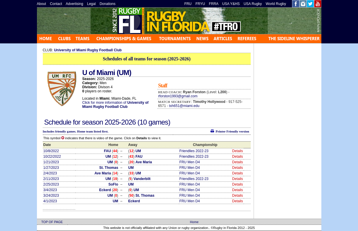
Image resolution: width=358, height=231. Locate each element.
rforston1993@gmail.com (177, 96)
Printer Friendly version (232, 131)
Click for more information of (104, 103)
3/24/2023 (51, 195)
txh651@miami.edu (184, 106)
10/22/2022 (52, 156)
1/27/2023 (51, 168)
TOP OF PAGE (52, 222)
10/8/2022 (51, 151)
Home (194, 222)
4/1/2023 (50, 201)
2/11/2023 (51, 179)
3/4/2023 (50, 190)
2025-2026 (121, 122)
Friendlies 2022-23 (193, 151)
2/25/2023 (51, 184)
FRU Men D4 (189, 162)
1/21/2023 (51, 162)
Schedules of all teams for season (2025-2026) (146, 58)
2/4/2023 (50, 173)
